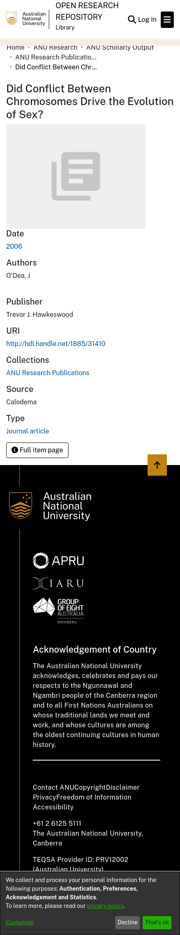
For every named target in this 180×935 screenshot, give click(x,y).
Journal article (27, 431)
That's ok (157, 922)
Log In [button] (147, 19)
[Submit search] (132, 20)
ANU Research (55, 47)
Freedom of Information (93, 797)
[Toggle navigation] (167, 19)
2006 (14, 246)
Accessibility (53, 807)
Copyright (90, 787)
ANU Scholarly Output (120, 47)
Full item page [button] (37, 450)
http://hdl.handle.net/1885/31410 (55, 344)
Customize (20, 922)
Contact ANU (53, 787)
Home (16, 47)
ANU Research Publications (56, 57)
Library (65, 27)
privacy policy (105, 906)
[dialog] (90, 903)
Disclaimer (123, 787)
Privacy (44, 797)
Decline (128, 922)
